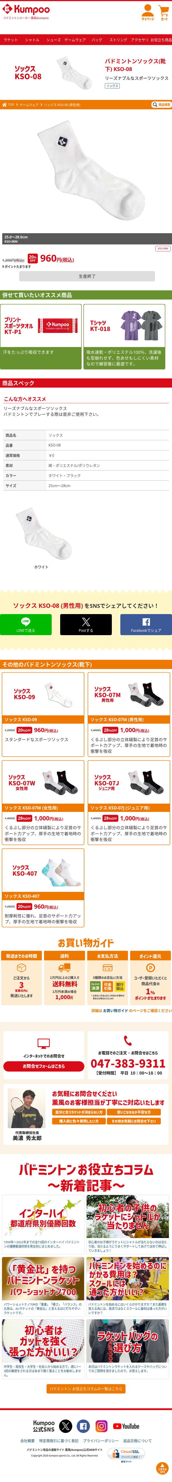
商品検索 (161, 94)
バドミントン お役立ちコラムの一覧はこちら (86, 1378)
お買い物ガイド (115, 999)
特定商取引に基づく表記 (59, 1430)
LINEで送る (26, 614)
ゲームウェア (29, 94)
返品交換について (137, 1430)
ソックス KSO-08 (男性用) (62, 94)
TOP (8, 94)
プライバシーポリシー (101, 1430)
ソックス (112, 75)
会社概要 (27, 1430)
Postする (86, 614)
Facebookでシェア (146, 614)
